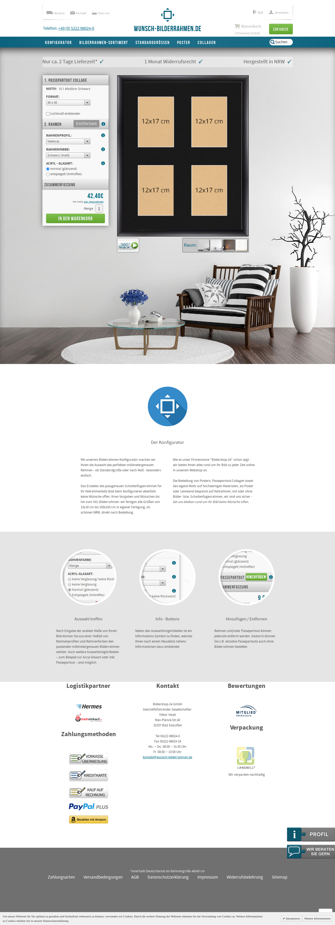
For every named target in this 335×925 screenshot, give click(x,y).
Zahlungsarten (61, 877)
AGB (135, 877)
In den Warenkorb (75, 219)
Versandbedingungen (103, 877)
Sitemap (279, 877)
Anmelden (279, 13)
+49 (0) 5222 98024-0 (76, 28)
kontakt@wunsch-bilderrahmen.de (167, 757)
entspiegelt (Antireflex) (64, 174)
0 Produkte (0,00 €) (247, 29)
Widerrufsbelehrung (245, 877)
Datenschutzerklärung (168, 877)
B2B (258, 13)
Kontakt (78, 13)
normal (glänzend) (61, 169)
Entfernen (86, 123)
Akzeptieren (292, 918)
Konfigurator (58, 42)
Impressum (207, 877)
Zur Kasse (281, 29)
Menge (88, 209)
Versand (55, 13)
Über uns (101, 13)
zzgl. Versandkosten (94, 201)
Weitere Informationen (317, 918)
